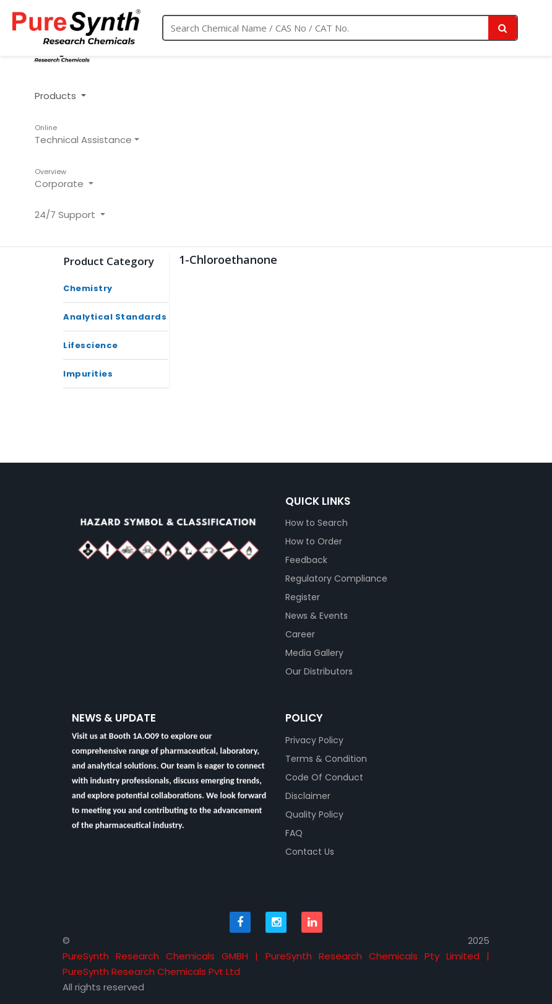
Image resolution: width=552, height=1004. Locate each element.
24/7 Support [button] (66, 214)
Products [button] (57, 95)
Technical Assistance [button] (83, 134)
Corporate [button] (60, 178)
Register (302, 597)
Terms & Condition (326, 759)
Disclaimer (307, 796)
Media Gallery (314, 653)
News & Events (316, 615)
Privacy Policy (314, 740)
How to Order (313, 541)
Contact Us (309, 851)
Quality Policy (314, 814)
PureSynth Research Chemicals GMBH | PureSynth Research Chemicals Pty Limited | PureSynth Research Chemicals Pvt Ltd (276, 963)
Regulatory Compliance (336, 578)
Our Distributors (319, 671)
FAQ (294, 833)
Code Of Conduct (324, 777)
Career (300, 634)
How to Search (316, 523)
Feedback (306, 560)
